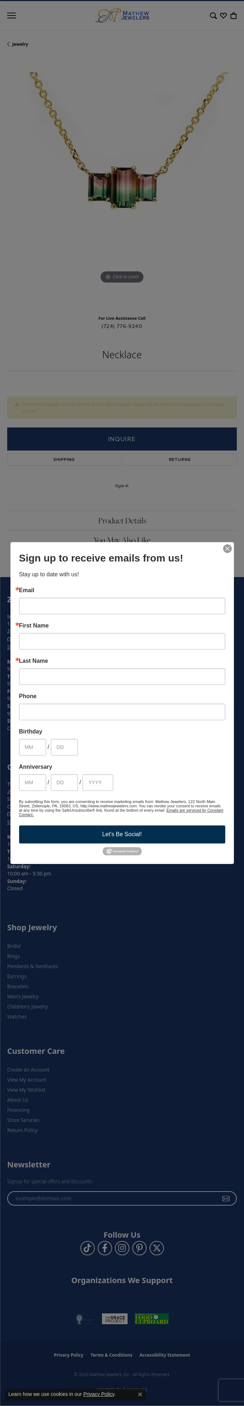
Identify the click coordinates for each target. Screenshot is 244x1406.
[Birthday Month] (32, 747)
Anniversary (36, 767)
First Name (34, 626)
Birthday (31, 732)
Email (27, 590)
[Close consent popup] (140, 1394)
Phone (28, 696)
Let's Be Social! (122, 834)
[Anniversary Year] (98, 782)
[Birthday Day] (64, 747)
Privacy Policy (98, 1394)
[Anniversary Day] (64, 782)
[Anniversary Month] (32, 782)
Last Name (33, 661)
